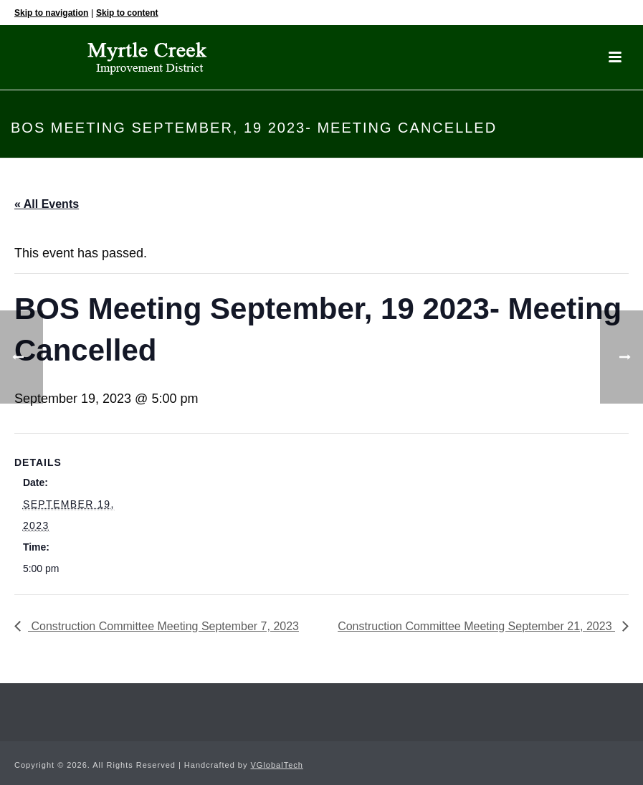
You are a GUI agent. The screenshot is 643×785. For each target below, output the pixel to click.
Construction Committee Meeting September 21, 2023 (476, 626)
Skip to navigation (51, 13)
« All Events (46, 204)
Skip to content (127, 13)
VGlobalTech (277, 765)
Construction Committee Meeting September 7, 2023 (163, 626)
